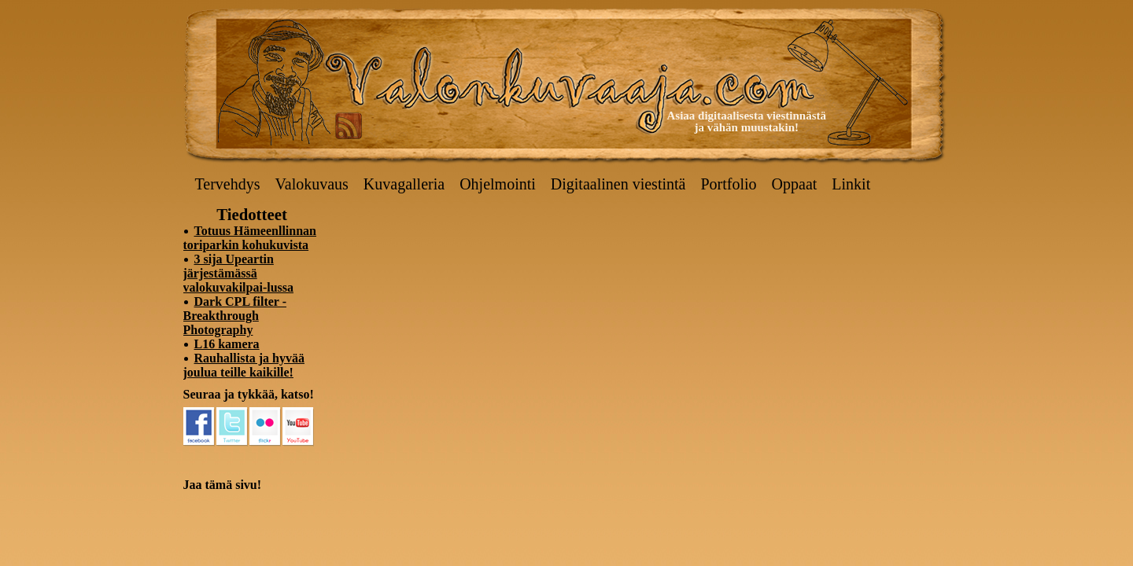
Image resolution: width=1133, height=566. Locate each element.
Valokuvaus (312, 184)
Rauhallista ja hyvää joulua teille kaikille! (243, 365)
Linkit (851, 184)
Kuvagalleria (404, 184)
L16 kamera (227, 344)
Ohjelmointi (497, 184)
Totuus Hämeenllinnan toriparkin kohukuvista (249, 238)
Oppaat (794, 184)
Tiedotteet (251, 214)
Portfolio (728, 184)
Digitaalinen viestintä (618, 184)
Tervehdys (227, 184)
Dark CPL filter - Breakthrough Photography (234, 315)
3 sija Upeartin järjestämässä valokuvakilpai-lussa (238, 273)
